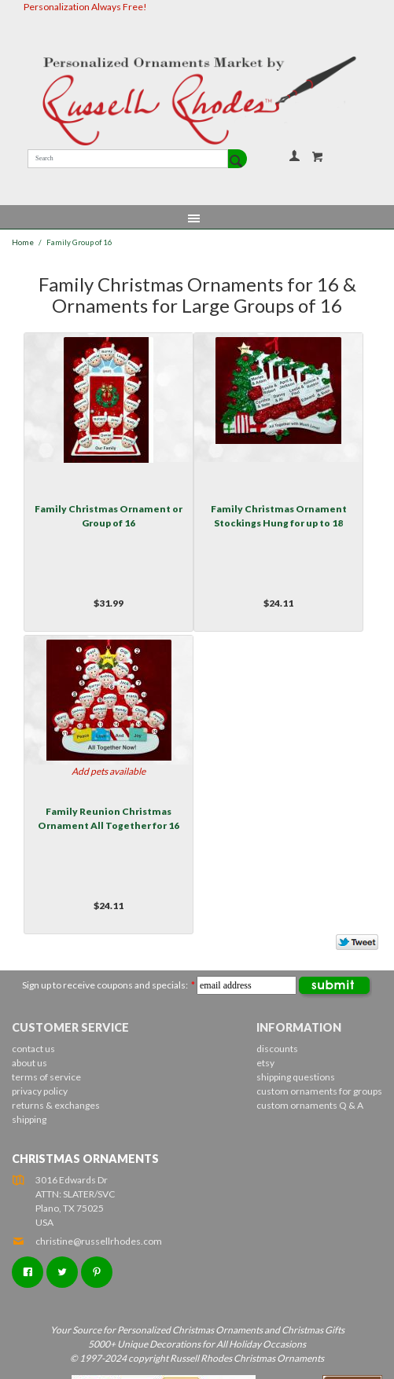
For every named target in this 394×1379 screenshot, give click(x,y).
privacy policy (40, 1091)
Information (298, 1027)
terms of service (46, 1077)
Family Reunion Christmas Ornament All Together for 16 (108, 818)
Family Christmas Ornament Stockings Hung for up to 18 (279, 516)
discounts (277, 1048)
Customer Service (70, 1027)
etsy (265, 1063)
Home (23, 242)
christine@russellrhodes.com (87, 1241)
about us (29, 1063)
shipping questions (295, 1077)
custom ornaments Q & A (309, 1105)
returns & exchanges (56, 1105)
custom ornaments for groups (319, 1091)
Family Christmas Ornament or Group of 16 (108, 516)
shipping (29, 1119)
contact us (33, 1048)
